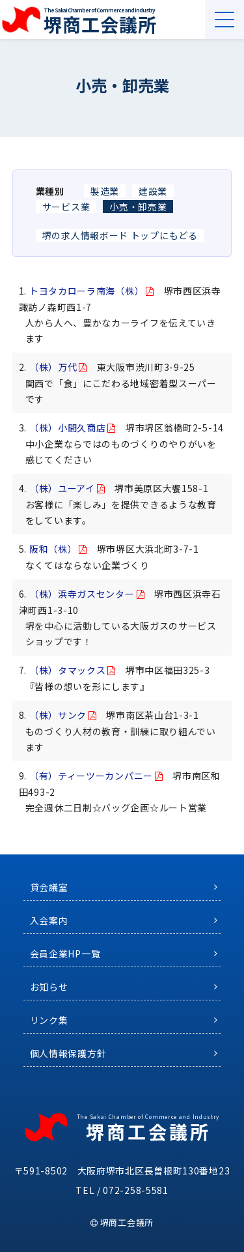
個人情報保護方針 (68, 1053)
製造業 (104, 190)
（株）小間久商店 (67, 427)
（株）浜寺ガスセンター (82, 593)
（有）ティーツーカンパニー (91, 775)
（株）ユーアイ (62, 488)
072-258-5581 (135, 1190)
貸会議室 (49, 887)
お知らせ (49, 986)
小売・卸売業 (138, 206)
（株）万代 (53, 366)
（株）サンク (58, 714)
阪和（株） (53, 548)
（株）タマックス (67, 670)
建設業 (153, 190)
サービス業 (66, 206)
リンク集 (49, 1019)
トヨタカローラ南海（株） (86, 290)
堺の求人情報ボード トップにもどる (120, 235)
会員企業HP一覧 (65, 953)
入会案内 (49, 920)
